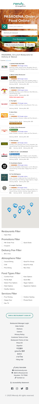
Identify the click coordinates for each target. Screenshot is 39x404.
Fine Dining (8, 268)
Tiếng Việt (19, 360)
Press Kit (19, 343)
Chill (5, 265)
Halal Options (8, 286)
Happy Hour (8, 300)
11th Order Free (9, 243)
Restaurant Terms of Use (19, 340)
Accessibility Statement (19, 383)
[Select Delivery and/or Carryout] (19, 32)
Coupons (7, 246)
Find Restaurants (19, 39)
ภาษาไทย (19, 357)
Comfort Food (8, 277)
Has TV (6, 303)
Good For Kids (28, 265)
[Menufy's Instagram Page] (17, 389)
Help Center (19, 326)
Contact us (20, 378)
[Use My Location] (5, 26)
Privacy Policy (19, 334)
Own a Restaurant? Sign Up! (19, 315)
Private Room (28, 300)
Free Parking (8, 297)
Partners (19, 329)
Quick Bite (27, 280)
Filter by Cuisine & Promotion (15, 45)
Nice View (27, 268)
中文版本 (19, 348)
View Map (30, 45)
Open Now (7, 235)
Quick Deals (28, 243)
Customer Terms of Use (19, 337)
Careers (19, 332)
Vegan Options (28, 283)
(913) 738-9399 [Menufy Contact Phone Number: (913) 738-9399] (19, 367)
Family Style (8, 280)
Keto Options (28, 277)
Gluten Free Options (10, 283)
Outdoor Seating (29, 297)
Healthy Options (9, 289)
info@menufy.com (19, 370)
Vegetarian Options (30, 286)
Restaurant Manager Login (19, 323)
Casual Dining (8, 261)
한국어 (19, 354)
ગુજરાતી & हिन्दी (19, 351)
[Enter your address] (22, 26)
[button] (19, 212)
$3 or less (7, 254)
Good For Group (29, 261)
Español (19, 346)
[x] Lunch (8, 60)
